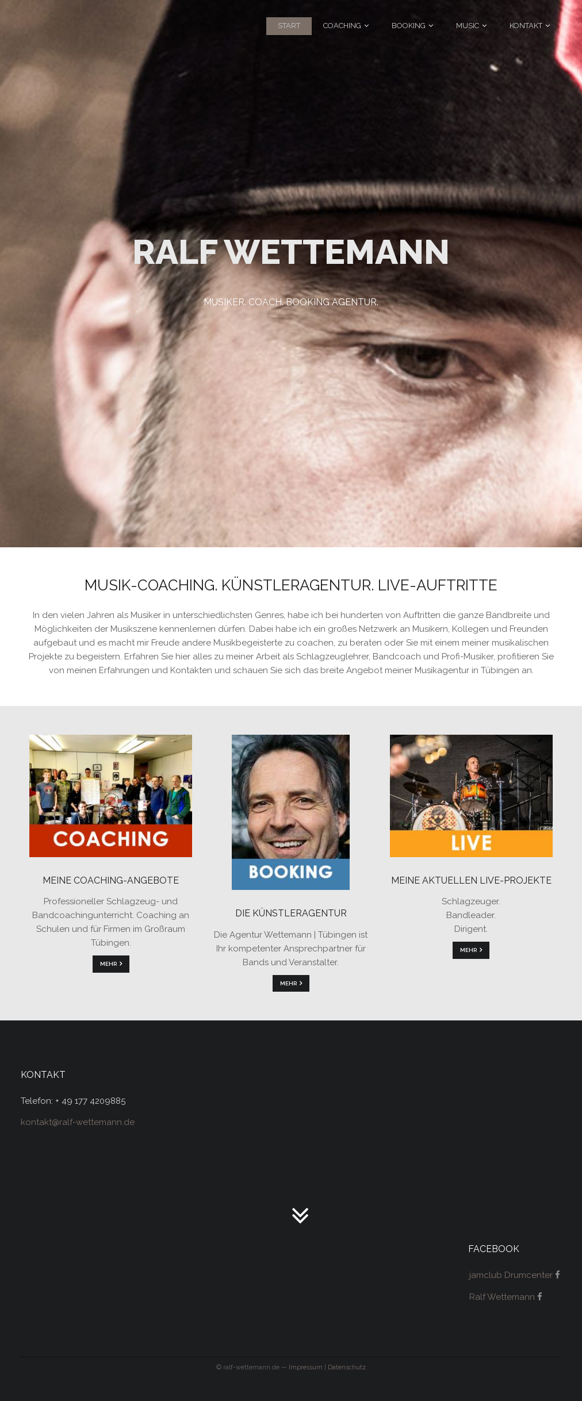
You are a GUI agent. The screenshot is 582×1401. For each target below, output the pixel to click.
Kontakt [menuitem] (526, 25)
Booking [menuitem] (409, 25)
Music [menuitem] (467, 25)
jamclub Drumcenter (511, 1275)
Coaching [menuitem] (342, 25)
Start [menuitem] (289, 25)
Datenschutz (347, 1367)
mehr (108, 964)
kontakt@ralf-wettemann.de (78, 1122)
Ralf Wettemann (502, 1297)
